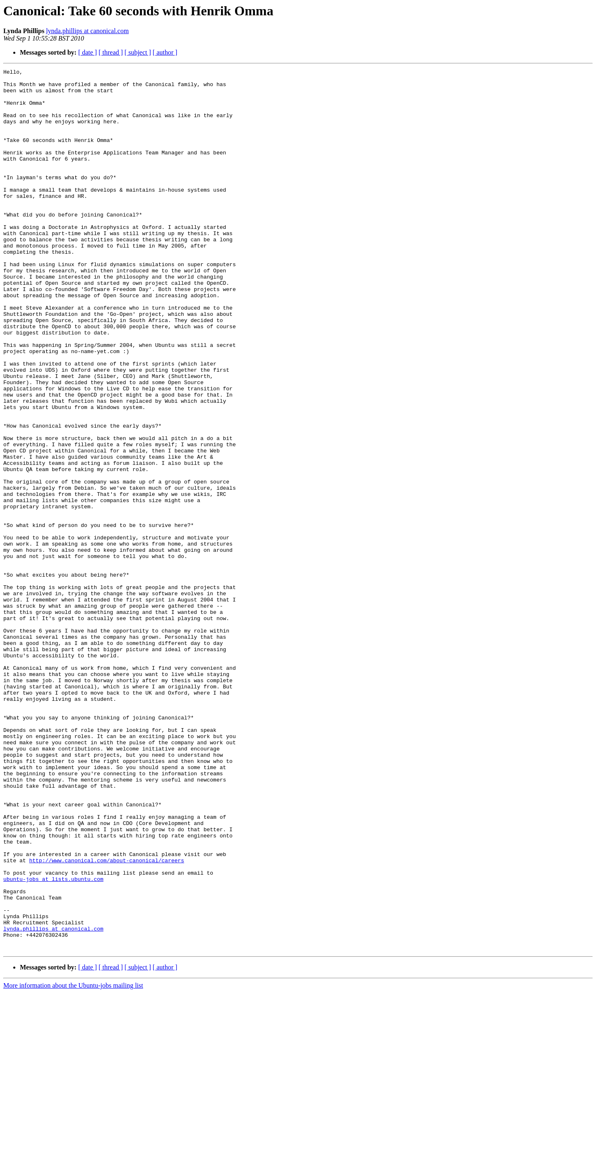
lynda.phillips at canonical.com (87, 30)
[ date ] (87, 52)
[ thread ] (111, 52)
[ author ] (165, 52)
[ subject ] (138, 52)
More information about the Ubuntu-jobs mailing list (73, 1161)
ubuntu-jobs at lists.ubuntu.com (53, 1041)
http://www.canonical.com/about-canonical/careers (106, 1019)
